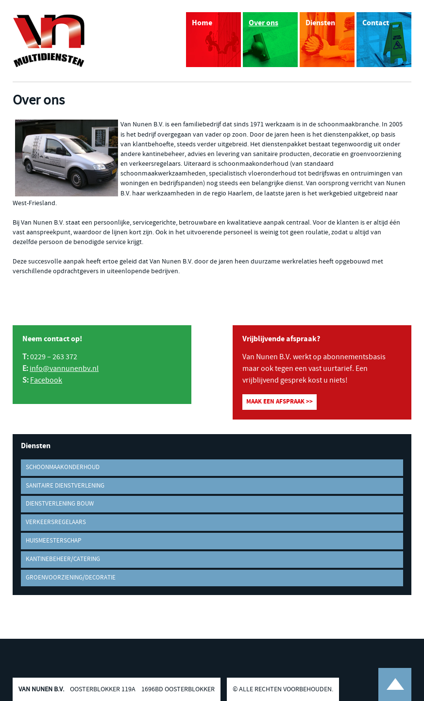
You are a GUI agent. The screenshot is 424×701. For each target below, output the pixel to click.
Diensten (320, 23)
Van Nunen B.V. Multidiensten (49, 41)
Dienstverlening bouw (60, 504)
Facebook (46, 380)
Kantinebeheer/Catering (63, 559)
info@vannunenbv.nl (64, 369)
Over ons (263, 23)
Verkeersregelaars (56, 522)
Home (202, 23)
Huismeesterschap (53, 541)
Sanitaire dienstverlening (65, 486)
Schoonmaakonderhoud (63, 467)
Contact (375, 23)
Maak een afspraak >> (279, 402)
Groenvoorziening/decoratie (71, 578)
